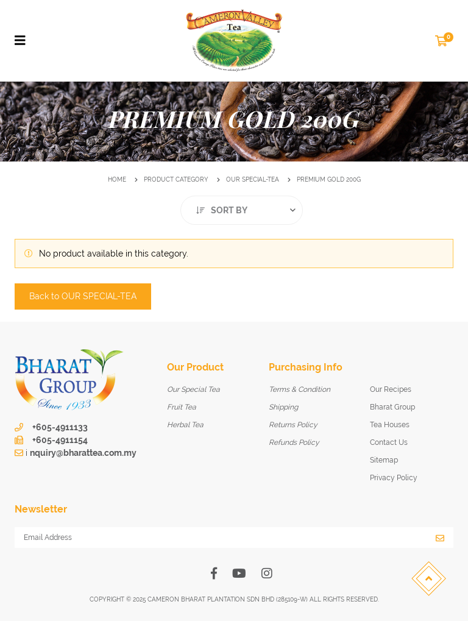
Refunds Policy (294, 442)
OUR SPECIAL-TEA (252, 179)
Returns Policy (293, 425)
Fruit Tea (181, 407)
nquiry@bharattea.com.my (83, 453)
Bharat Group (392, 407)
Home (117, 179)
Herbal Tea (185, 425)
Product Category (176, 179)
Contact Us (389, 442)
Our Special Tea (193, 389)
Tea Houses (390, 425)
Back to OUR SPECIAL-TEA (82, 296)
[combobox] (241, 210)
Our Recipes (390, 389)
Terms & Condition (299, 389)
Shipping (283, 407)
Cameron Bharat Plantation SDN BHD (210, 599)
